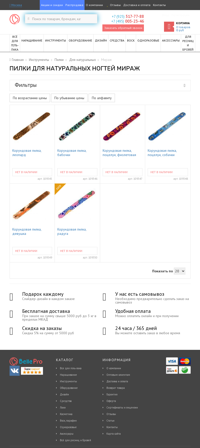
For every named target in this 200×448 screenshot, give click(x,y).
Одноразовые (68, 427)
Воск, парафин (68, 420)
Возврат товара (115, 388)
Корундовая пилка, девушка (26, 231)
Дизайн (64, 394)
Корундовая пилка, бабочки (71, 152)
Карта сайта (113, 433)
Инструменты (68, 381)
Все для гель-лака (71, 368)
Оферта (111, 401)
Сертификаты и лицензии (122, 407)
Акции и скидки (52, 5)
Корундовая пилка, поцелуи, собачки (162, 152)
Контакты (159, 5)
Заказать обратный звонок (123, 28)
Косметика (66, 414)
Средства (66, 401)
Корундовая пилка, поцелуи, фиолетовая (119, 152)
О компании (94, 5)
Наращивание (68, 375)
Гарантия (111, 394)
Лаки (63, 407)
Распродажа (74, 5)
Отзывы (113, 5)
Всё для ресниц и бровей (75, 440)
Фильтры (100, 85)
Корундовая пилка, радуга (71, 231)
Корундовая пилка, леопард (26, 152)
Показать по (162, 271)
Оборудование (69, 388)
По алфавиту (102, 98)
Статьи (110, 420)
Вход (165, 15)
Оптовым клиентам (118, 375)
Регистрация (180, 15)
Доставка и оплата (136, 5)
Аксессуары (66, 433)
